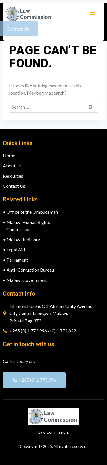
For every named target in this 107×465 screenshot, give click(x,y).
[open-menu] (92, 14)
